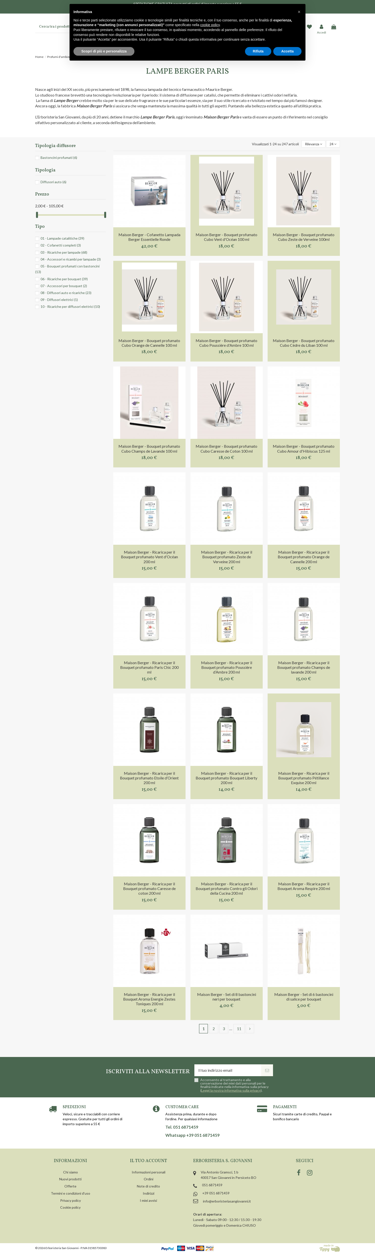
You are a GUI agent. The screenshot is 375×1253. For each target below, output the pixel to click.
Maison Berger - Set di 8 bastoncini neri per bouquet (226, 996)
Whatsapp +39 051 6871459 (192, 1135)
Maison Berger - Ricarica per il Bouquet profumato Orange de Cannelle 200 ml (304, 557)
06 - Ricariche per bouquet (64, 279)
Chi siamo (70, 1172)
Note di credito (148, 1186)
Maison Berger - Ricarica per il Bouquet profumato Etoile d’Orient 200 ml (149, 778)
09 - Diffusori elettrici (59, 299)
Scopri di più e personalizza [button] (104, 51)
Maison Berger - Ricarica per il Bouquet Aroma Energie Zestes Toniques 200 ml (149, 999)
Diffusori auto (53, 182)
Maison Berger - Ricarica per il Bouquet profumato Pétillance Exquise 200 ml (303, 778)
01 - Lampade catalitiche (62, 238)
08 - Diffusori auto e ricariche (66, 293)
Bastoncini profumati (59, 157)
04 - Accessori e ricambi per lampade (71, 259)
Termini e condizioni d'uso (70, 1193)
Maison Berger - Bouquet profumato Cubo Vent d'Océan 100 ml (226, 237)
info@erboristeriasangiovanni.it (227, 1201)
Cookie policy (70, 1207)
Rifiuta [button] (258, 51)
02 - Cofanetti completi (61, 245)
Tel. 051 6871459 (181, 1127)
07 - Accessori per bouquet (64, 286)
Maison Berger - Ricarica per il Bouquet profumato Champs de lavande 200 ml (303, 667)
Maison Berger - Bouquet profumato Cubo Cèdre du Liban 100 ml (303, 342)
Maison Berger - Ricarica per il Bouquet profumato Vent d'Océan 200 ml (149, 557)
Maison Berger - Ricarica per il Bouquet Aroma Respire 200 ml (303, 886)
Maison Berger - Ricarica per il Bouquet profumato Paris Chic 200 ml (149, 667)
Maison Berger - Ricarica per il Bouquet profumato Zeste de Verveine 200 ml (226, 557)
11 (239, 1028)
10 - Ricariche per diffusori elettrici (70, 306)
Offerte (70, 1186)
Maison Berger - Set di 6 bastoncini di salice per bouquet (303, 996)
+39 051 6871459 (216, 1193)
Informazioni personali (148, 1172)
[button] (299, 12)
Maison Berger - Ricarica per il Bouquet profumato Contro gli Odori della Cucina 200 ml (227, 888)
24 (333, 144)
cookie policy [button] (210, 25)
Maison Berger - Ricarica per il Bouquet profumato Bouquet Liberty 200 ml (226, 778)
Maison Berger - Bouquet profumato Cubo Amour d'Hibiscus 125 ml (303, 448)
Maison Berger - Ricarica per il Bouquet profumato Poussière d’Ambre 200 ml (226, 667)
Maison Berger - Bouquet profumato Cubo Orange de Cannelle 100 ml (149, 342)
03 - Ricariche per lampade (64, 252)
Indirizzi (148, 1193)
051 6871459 (212, 1185)
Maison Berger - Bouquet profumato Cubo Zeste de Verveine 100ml (303, 237)
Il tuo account (148, 1161)
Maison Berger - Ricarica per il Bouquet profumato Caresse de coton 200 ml (149, 888)
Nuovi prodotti (70, 1179)
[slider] (37, 215)
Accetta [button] (287, 51)
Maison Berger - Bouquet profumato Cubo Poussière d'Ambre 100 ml (226, 342)
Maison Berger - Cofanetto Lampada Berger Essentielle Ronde (149, 237)
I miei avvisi (148, 1200)
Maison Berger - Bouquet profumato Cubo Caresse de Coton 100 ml (226, 448)
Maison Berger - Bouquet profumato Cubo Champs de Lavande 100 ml (149, 448)
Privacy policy (70, 1200)
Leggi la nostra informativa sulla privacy (231, 1090)
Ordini (148, 1179)
